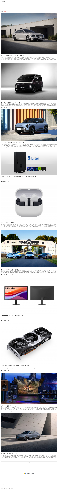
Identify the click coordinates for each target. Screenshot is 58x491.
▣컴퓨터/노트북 (3, 181)
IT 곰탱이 (3, 1)
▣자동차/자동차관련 (4, 107)
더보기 (29, 462)
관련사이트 (2, 484)
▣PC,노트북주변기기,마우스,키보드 (6, 320)
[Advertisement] (29, 474)
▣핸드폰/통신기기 (3, 227)
